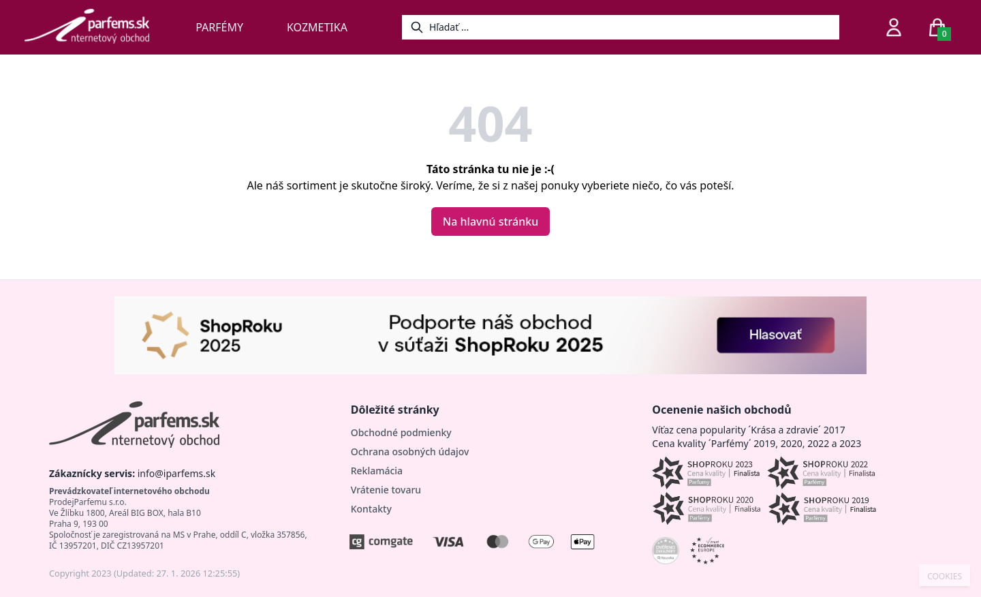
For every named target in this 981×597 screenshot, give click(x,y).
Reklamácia (377, 470)
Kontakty (371, 508)
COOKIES (944, 576)
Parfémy (219, 27)
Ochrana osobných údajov (410, 451)
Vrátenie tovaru (386, 489)
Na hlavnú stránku (490, 221)
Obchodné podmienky (401, 432)
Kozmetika (317, 27)
